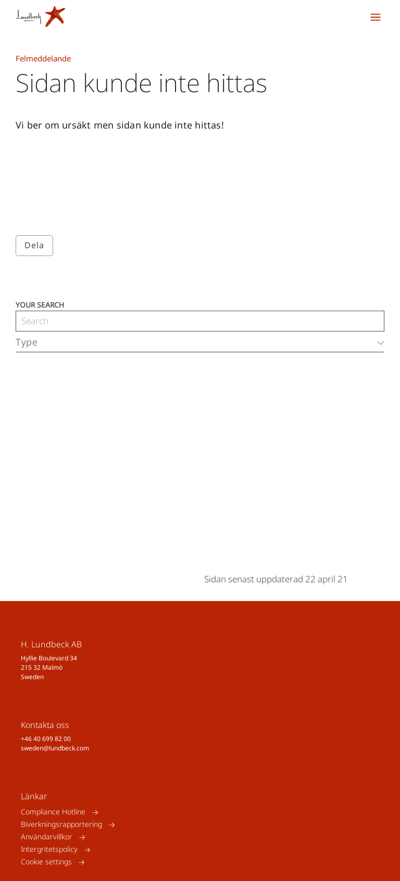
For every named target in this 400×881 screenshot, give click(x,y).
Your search (40, 304)
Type (27, 342)
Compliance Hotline (53, 812)
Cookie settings (46, 862)
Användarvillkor (46, 837)
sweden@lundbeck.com (55, 748)
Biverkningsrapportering (61, 824)
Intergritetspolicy (49, 849)
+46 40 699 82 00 (46, 738)
